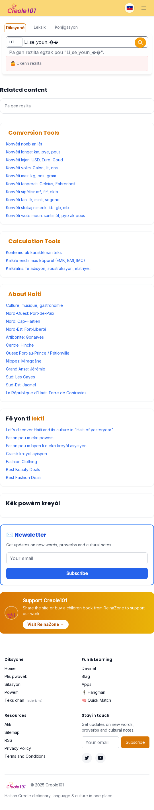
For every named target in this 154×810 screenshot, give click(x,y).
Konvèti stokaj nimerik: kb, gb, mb (37, 207)
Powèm (12, 692)
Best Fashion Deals (24, 477)
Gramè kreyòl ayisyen (26, 453)
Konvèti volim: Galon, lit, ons (32, 167)
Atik (8, 724)
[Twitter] (87, 758)
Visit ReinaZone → (45, 624)
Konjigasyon (66, 27)
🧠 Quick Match (96, 700)
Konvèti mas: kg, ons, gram (31, 175)
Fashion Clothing (21, 461)
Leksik (40, 27)
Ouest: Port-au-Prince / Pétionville (37, 353)
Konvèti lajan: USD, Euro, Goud (34, 159)
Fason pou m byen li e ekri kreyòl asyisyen (46, 445)
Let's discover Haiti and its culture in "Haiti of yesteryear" (59, 429)
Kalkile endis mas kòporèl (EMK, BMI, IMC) (45, 260)
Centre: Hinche (20, 345)
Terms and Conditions (25, 756)
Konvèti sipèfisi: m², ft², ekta (32, 191)
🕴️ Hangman (93, 692)
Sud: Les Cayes (20, 376)
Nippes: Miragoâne (24, 361)
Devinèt (89, 668)
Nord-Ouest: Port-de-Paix (30, 313)
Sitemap (12, 732)
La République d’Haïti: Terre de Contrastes (46, 392)
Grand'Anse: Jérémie (25, 369)
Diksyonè (15, 27)
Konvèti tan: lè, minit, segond (32, 199)
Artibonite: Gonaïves (25, 337)
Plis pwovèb (16, 676)
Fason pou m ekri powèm (30, 437)
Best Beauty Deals (23, 469)
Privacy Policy (18, 748)
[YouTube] (100, 758)
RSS (8, 740)
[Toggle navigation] (143, 8)
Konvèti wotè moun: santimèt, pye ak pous (45, 215)
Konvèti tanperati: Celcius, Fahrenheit (40, 183)
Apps (86, 684)
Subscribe (77, 573)
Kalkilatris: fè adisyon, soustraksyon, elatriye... (48, 268)
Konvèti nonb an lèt (24, 143)
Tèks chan (23, 700)
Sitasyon (12, 684)
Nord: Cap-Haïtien (23, 321)
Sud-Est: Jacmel (21, 384)
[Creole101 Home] (22, 8)
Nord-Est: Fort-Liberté (26, 329)
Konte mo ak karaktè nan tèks (34, 252)
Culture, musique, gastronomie (34, 305)
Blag (86, 676)
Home (10, 668)
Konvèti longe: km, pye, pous (33, 151)
